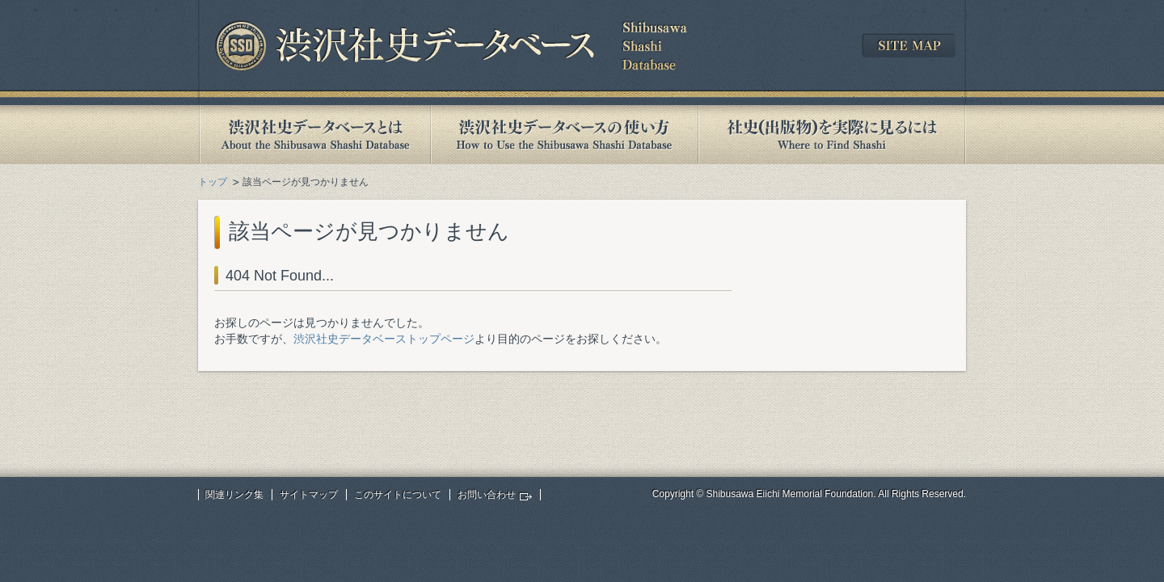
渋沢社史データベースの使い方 (564, 134)
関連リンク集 (234, 494)
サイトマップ (309, 494)
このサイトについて (397, 494)
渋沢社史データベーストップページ (383, 338)
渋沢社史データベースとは (314, 134)
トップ (212, 182)
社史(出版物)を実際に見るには (832, 134)
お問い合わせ (487, 494)
